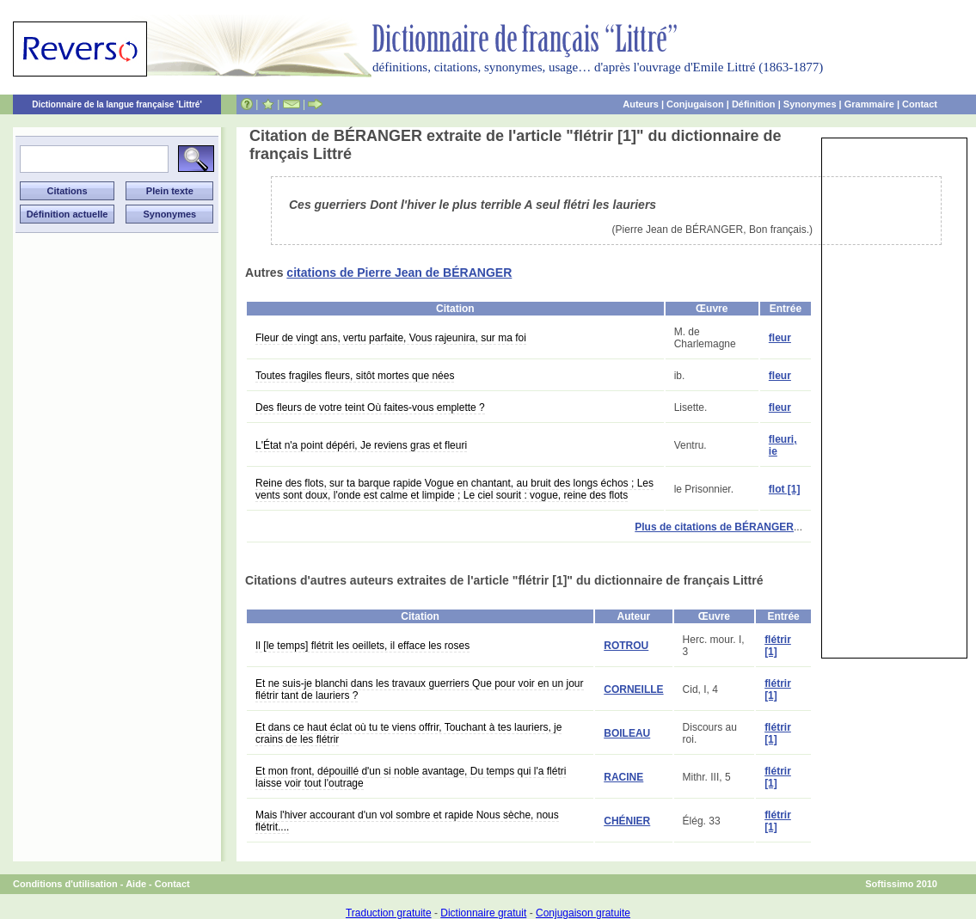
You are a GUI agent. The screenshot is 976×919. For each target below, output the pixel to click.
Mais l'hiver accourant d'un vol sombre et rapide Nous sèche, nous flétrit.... (407, 821)
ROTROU (626, 646)
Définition (754, 104)
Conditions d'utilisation (65, 884)
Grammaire (869, 104)
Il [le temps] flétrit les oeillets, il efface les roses (362, 646)
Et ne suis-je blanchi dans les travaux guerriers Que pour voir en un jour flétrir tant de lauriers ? (419, 689)
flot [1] (785, 489)
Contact (919, 104)
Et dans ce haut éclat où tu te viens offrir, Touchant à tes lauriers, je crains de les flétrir (408, 733)
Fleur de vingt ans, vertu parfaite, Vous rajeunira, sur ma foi (390, 338)
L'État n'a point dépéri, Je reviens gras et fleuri (361, 445)
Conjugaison (695, 104)
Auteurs (641, 104)
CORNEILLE (633, 689)
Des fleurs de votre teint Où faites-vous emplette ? (370, 407)
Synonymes (810, 104)
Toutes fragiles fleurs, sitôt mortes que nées (354, 376)
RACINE (623, 777)
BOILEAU (627, 733)
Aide (136, 884)
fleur (780, 338)
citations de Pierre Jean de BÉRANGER (399, 272)
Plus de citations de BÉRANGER (714, 527)
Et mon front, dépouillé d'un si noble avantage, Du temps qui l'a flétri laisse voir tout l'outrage (410, 777)
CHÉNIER (627, 821)
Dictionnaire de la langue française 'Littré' (117, 104)
